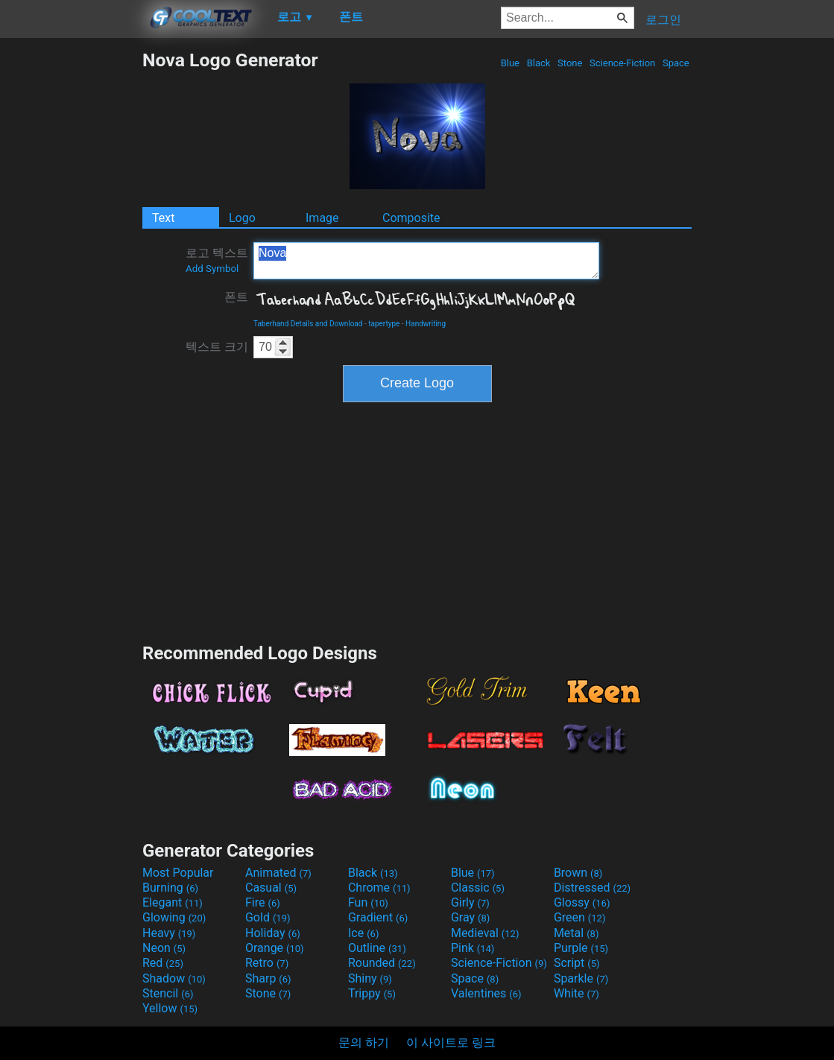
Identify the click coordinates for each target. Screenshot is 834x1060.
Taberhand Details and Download (307, 324)
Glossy (582, 902)
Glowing (174, 917)
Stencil (167, 993)
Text (163, 218)
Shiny (370, 978)
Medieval (485, 933)
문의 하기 (363, 1042)
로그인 (663, 20)
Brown (578, 873)
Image (322, 218)
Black (538, 63)
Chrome (379, 887)
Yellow (170, 1008)
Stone (570, 63)
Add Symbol (212, 268)
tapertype (383, 324)
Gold (268, 917)
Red (162, 963)
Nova (426, 260)
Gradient (378, 917)
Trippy (372, 993)
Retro (266, 963)
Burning (170, 887)
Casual (271, 887)
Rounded (382, 963)
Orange (274, 948)
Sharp (268, 978)
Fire (262, 902)
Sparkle (581, 978)
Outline (377, 948)
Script (577, 963)
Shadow (174, 978)
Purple (581, 948)
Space (676, 63)
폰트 (236, 297)
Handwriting (425, 324)
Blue (510, 63)
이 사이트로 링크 (451, 1042)
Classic (478, 887)
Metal (576, 933)
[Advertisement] (70, 272)
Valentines (486, 993)
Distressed (592, 887)
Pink (473, 948)
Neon (164, 948)
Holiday (272, 933)
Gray (470, 917)
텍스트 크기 (217, 347)
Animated (278, 873)
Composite (411, 218)
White (576, 993)
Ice (363, 933)
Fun (368, 902)
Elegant (172, 902)
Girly (470, 902)
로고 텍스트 (217, 260)
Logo (242, 218)
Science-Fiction (622, 63)
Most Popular (178, 873)
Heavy (168, 933)
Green (580, 917)
